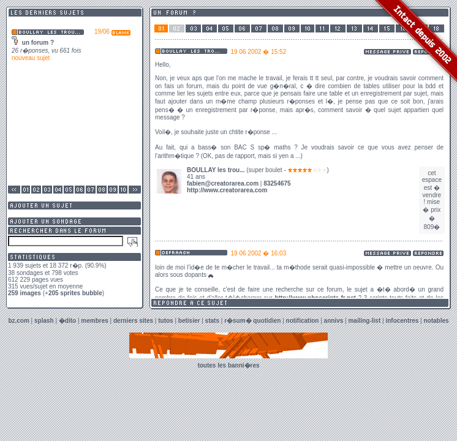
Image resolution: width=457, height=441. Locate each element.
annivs (334, 320)
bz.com (18, 320)
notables (436, 320)
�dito (67, 320)
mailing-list (364, 320)
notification (302, 320)
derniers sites (133, 320)
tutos (165, 320)
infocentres (401, 320)
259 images (24, 293)
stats (212, 320)
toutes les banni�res (228, 365)
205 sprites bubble (75, 293)
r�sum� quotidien (252, 320)
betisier (189, 320)
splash (44, 320)
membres (94, 320)
